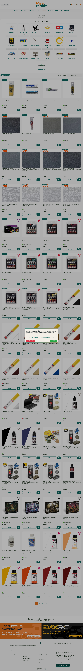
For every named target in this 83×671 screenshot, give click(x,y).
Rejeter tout (30, 340)
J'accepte (53, 340)
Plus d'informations (34, 337)
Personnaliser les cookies (47, 337)
